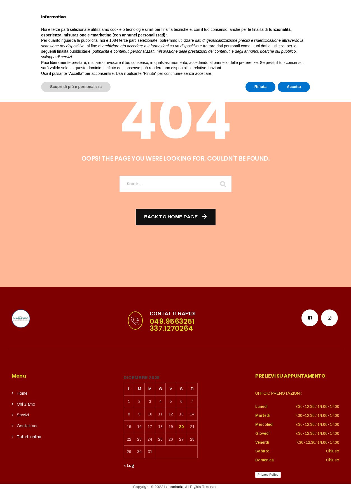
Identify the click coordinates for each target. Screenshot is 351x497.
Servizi (125, 27)
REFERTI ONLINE (229, 27)
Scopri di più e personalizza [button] (76, 481)
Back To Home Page (171, 216)
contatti (193, 27)
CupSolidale (160, 27)
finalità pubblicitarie (73, 446)
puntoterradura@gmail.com (53, 7)
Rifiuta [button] (260, 481)
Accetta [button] (294, 481)
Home (64, 27)
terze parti (128, 435)
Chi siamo (91, 27)
